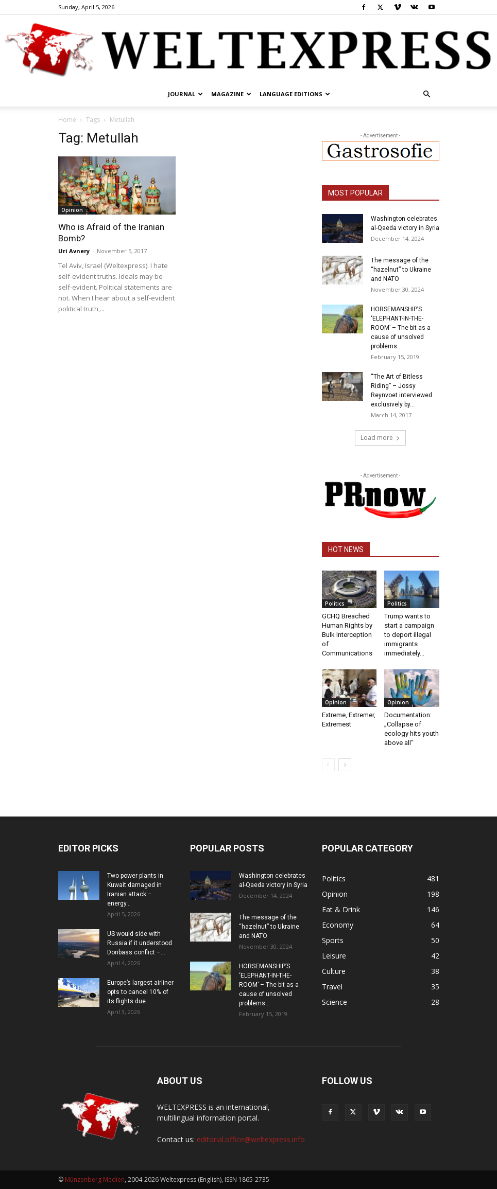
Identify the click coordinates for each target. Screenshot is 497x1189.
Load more (380, 437)
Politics (335, 603)
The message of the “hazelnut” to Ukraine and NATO (401, 269)
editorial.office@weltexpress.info (251, 1139)
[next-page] (344, 764)
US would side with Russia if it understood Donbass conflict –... (139, 943)
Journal (185, 94)
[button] (427, 94)
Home (67, 119)
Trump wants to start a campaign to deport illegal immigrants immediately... (409, 634)
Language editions (295, 94)
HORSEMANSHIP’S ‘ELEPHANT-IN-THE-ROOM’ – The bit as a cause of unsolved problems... (401, 328)
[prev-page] (328, 764)
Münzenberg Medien (95, 1179)
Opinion (72, 210)
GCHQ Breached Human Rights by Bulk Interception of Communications (347, 634)
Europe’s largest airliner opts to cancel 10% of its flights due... (140, 992)
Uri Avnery (74, 251)
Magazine (231, 94)
